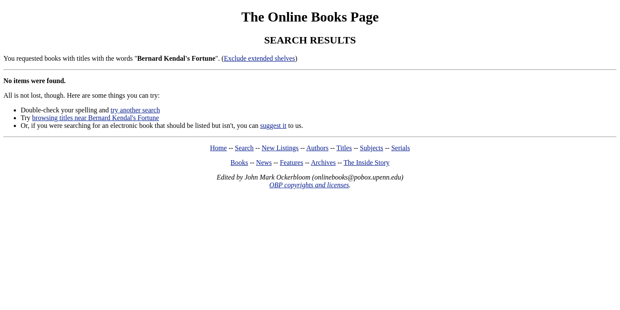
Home (218, 148)
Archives (323, 162)
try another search (135, 110)
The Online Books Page (309, 17)
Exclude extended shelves (259, 58)
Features (291, 162)
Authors (317, 148)
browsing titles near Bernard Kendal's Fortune (95, 117)
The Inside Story (367, 162)
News (264, 162)
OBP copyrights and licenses (309, 185)
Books (239, 162)
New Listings (280, 148)
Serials (400, 148)
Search (244, 148)
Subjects (371, 148)
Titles (344, 148)
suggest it (273, 125)
